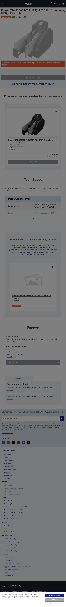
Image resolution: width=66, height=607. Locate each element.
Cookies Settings (54, 603)
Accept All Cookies (54, 595)
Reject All (54, 599)
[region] (33, 599)
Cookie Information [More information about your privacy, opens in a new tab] (17, 597)
